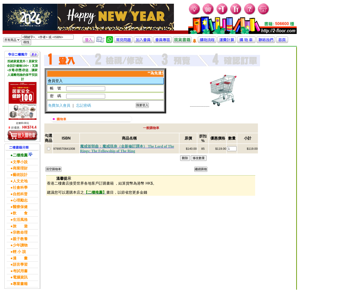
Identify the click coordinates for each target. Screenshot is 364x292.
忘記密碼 (83, 105)
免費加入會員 (59, 105)
